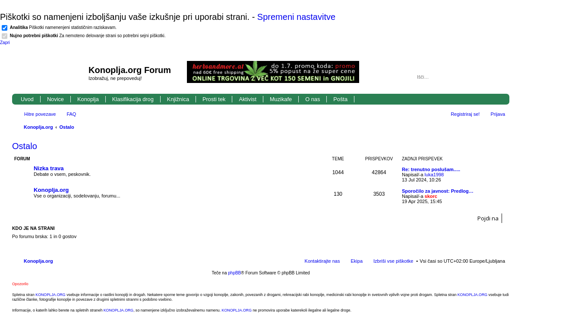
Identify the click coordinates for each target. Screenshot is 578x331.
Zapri (5, 42)
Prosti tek (213, 99)
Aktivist (247, 99)
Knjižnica (178, 99)
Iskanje (486, 77)
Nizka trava (49, 168)
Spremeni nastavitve (296, 17)
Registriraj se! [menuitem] (465, 114)
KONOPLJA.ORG (50, 295)
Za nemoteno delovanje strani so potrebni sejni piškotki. (88, 35)
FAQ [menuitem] (71, 114)
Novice (55, 99)
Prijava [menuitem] (497, 114)
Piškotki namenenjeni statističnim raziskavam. (63, 27)
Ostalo (67, 127)
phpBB (234, 273)
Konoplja (88, 99)
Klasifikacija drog (133, 99)
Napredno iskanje (499, 77)
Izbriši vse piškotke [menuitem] (393, 261)
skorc (431, 196)
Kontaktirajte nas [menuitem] (322, 261)
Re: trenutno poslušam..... (431, 169)
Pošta (340, 99)
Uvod (27, 99)
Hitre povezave (40, 114)
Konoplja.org (38, 127)
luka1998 (434, 174)
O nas (312, 99)
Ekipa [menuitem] (357, 261)
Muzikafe (281, 99)
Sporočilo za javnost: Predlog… (438, 191)
